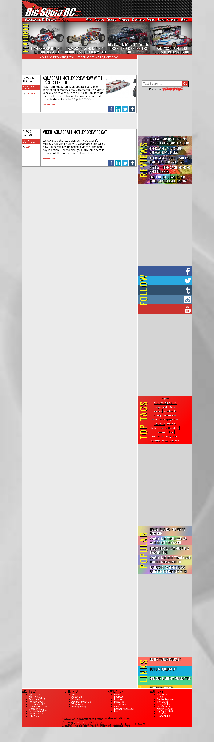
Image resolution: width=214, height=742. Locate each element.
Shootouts (138, 20)
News (89, 20)
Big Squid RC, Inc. (81, 722)
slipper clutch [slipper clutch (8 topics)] (161, 407)
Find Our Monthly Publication (170, 678)
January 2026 (36, 701)
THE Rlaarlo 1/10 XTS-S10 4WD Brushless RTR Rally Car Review (170, 160)
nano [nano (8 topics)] (175, 436)
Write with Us (78, 704)
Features (124, 20)
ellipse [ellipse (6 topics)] (171, 432)
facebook (111, 107)
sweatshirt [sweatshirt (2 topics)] (161, 432)
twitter (125, 107)
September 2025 (38, 711)
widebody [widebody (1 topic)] (157, 411)
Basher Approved (168, 20)
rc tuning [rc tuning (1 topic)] (157, 415)
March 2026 (35, 697)
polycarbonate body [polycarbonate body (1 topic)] (170, 440)
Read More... (50, 104)
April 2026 (34, 694)
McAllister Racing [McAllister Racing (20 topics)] (161, 436)
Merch (184, 20)
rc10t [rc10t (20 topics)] (155, 419)
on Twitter (169, 280)
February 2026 (37, 699)
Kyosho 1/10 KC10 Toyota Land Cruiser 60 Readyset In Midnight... (170, 560)
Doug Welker (164, 704)
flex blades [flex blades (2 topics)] (160, 424)
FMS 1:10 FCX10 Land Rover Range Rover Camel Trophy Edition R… (168, 179)
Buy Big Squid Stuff (163, 668)
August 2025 (36, 713)
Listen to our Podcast (165, 659)
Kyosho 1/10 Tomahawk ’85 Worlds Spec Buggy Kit (168, 540)
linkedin (118, 107)
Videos (151, 20)
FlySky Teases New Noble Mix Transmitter (169, 550)
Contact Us (77, 699)
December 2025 (37, 704)
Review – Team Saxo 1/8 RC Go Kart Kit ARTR (170, 169)
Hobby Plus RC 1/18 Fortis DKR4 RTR (167, 531)
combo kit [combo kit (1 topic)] (171, 424)
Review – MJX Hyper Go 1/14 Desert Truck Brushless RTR (169, 140)
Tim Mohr (31, 93)
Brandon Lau (164, 716)
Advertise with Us (81, 701)
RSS (73, 694)
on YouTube (167, 309)
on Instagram (164, 299)
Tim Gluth (162, 701)
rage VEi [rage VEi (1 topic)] (165, 398)
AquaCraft (26, 140)
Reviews (99, 20)
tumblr (132, 107)
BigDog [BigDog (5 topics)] (154, 428)
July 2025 (34, 716)
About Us (76, 697)
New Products (28, 86)
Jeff (28, 147)
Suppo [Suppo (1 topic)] (172, 407)
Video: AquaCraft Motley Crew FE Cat (75, 132)
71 (23, 728)
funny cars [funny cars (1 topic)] (155, 440)
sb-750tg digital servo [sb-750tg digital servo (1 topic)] (169, 419)
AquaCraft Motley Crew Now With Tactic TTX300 (72, 80)
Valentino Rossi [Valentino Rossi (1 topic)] (170, 415)
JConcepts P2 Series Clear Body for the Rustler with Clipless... (168, 569)
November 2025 (38, 706)
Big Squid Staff (165, 711)
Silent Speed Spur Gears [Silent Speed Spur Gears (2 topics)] (165, 403)
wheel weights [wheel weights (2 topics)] (170, 411)
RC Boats (26, 88)
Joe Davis (162, 713)
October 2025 (36, 708)
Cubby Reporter (166, 699)
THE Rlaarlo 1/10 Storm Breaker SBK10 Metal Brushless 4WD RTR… (166, 150)
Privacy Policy (78, 706)
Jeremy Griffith (165, 706)
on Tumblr (169, 290)
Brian (160, 697)
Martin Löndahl (165, 708)
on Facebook (166, 271)
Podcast (111, 20)
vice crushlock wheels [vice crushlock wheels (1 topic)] (170, 428)
